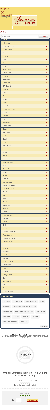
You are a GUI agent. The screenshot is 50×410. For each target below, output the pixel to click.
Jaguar (5, 175)
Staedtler (6, 106)
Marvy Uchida (7, 275)
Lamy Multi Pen (41, 311)
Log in (2, 12)
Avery (5, 288)
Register (3, 10)
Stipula (5, 255)
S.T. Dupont (7, 86)
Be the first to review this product (25, 385)
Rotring (5, 76)
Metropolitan (7, 265)
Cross (5, 66)
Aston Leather (7, 235)
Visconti (5, 179)
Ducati (5, 172)
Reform (5, 142)
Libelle (5, 112)
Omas (5, 136)
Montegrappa (7, 182)
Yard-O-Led (7, 146)
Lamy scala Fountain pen (10, 321)
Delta (4, 129)
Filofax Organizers (9, 109)
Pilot (4, 93)
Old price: (23, 393)
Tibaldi (5, 165)
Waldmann (6, 122)
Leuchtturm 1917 (8, 46)
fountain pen (6, 306)
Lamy (5, 119)
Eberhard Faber (8, 215)
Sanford (5, 159)
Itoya (4, 198)
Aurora (5, 102)
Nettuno (5, 248)
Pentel (5, 222)
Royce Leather (8, 50)
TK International (8, 162)
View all (44, 326)
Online (5, 225)
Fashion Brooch (8, 242)
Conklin (5, 139)
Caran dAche (7, 73)
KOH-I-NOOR (7, 169)
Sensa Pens (7, 69)
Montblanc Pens (8, 189)
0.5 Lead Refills (18, 301)
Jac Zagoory (7, 202)
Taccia (5, 152)
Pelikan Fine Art (8, 291)
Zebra (5, 96)
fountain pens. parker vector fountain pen (25, 306)
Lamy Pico (25, 316)
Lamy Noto (16, 316)
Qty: (13, 400)
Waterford (6, 258)
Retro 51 (6, 245)
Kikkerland (6, 43)
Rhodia (5, 56)
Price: (21, 396)
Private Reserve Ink (9, 232)
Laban (5, 149)
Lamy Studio (24, 321)
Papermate (6, 79)
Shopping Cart (5, 17)
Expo (4, 278)
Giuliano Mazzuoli (9, 238)
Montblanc (6, 83)
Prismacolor (7, 281)
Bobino (5, 271)
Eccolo (5, 192)
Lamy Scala (35, 316)
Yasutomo (6, 205)
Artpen (42, 301)
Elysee (5, 155)
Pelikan (5, 116)
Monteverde (7, 126)
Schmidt (5, 228)
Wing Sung (6, 132)
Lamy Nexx (6, 316)
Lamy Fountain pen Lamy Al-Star (24, 311)
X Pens (5, 268)
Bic (4, 285)
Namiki (5, 99)
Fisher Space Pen (9, 185)
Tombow (6, 251)
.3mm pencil (6, 301)
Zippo (5, 53)
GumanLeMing (8, 261)
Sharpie (5, 208)
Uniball (5, 212)
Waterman (6, 63)
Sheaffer (6, 89)
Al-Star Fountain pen (31, 301)
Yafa (4, 195)
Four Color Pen (7, 311)
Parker (5, 59)
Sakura (5, 218)
